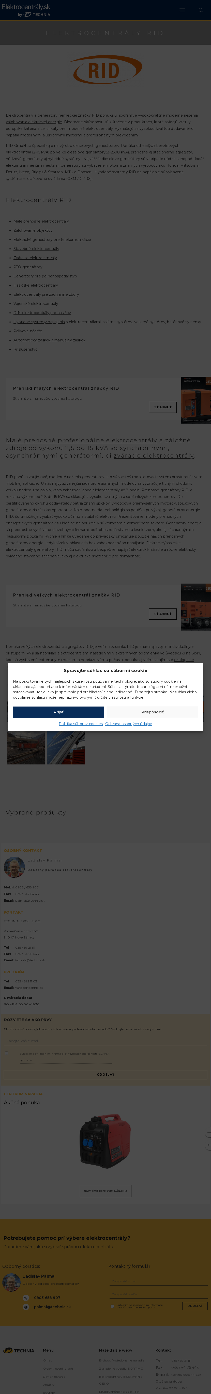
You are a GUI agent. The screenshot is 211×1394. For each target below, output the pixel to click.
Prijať (59, 712)
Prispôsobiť (152, 712)
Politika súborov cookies (81, 724)
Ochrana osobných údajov (128, 724)
